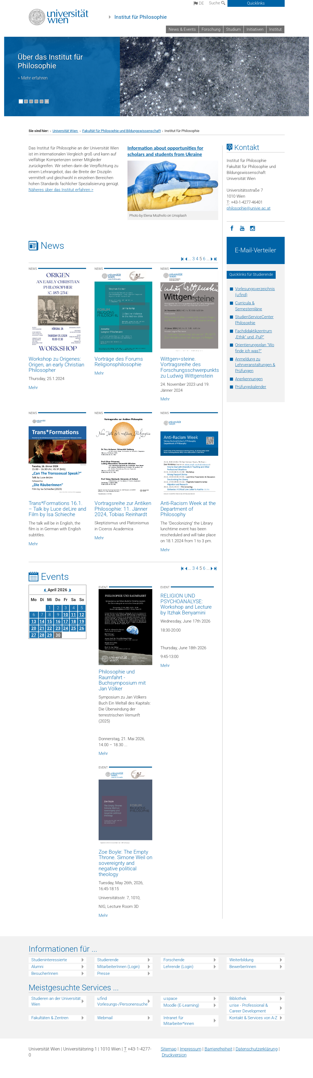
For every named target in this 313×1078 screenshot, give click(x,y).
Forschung (211, 29)
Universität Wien (65, 131)
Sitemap (169, 1049)
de (199, 3)
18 (73, 621)
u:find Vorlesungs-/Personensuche (122, 1001)
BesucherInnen (44, 973)
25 (73, 628)
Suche (217, 3)
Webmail (105, 1017)
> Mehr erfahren (33, 78)
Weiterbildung (241, 959)
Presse (103, 973)
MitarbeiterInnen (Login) (118, 966)
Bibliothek (237, 998)
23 (58, 628)
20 (33, 628)
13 (33, 621)
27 (33, 635)
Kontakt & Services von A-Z (253, 1017)
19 (81, 621)
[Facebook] (232, 228)
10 (65, 614)
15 (49, 621)
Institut (275, 29)
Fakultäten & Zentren (49, 1017)
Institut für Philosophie (140, 17)
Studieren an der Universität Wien (56, 1001)
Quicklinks (256, 3)
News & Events (182, 29)
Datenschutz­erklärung (257, 1049)
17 (65, 621)
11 (73, 614)
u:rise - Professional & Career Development (248, 1008)
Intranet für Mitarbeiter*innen (178, 1020)
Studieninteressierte (49, 959)
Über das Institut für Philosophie (50, 61)
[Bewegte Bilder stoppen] (47, 101)
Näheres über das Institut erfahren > (61, 189)
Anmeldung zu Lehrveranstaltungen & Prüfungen (255, 365)
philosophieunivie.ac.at (249, 208)
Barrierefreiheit (218, 1049)
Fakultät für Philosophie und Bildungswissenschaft (121, 131)
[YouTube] (242, 228)
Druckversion (174, 1055)
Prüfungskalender (250, 386)
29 (49, 635)
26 (81, 628)
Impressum (190, 1049)
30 (58, 635)
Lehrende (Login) (178, 966)
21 (41, 628)
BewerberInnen (242, 966)
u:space (170, 998)
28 (41, 635)
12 (81, 614)
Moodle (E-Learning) (181, 1005)
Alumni (37, 966)
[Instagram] (252, 228)
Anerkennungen (249, 378)
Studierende (107, 959)
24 (65, 628)
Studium (233, 29)
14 (41, 621)
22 (49, 628)
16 (58, 621)
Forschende (173, 959)
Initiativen (255, 29)
